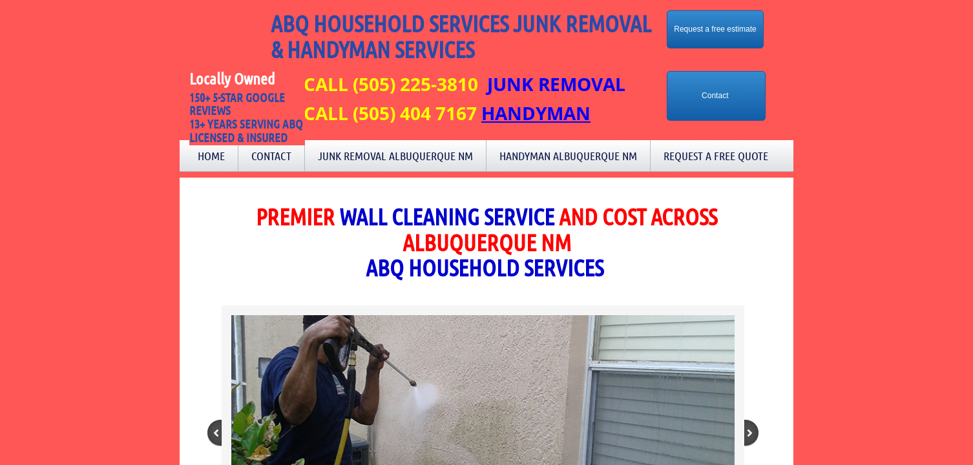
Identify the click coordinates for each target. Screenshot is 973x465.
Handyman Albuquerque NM (568, 156)
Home (211, 156)
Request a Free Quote (716, 156)
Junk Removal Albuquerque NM (395, 156)
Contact (271, 156)
